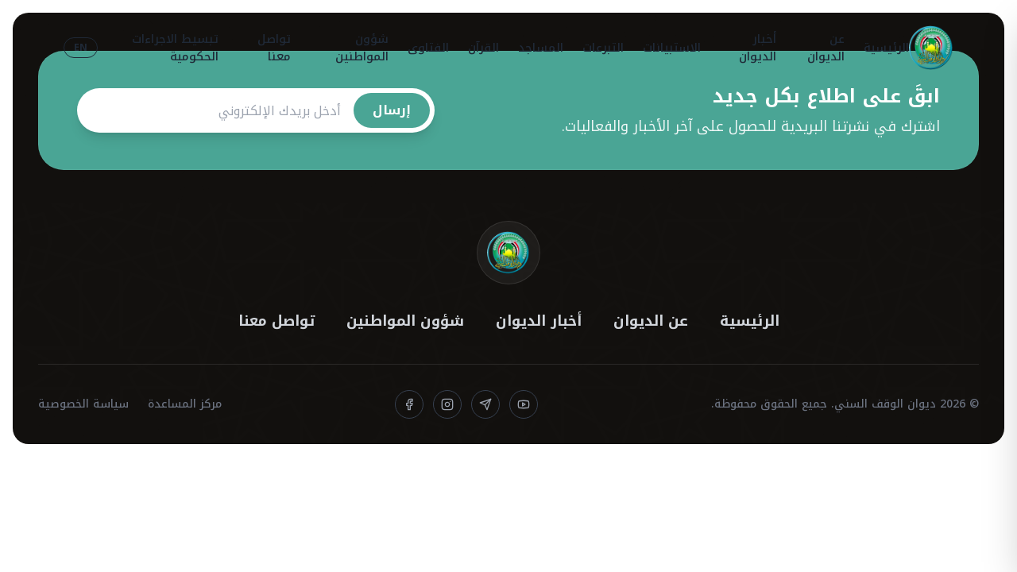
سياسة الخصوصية (83, 404)
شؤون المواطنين (362, 48)
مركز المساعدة (185, 404)
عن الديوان (826, 48)
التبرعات (603, 48)
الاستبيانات (672, 48)
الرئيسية (886, 48)
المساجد (540, 48)
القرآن (483, 48)
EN (80, 47)
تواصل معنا (274, 48)
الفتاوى (428, 48)
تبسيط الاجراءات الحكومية (175, 48)
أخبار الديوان (757, 48)
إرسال (392, 110)
